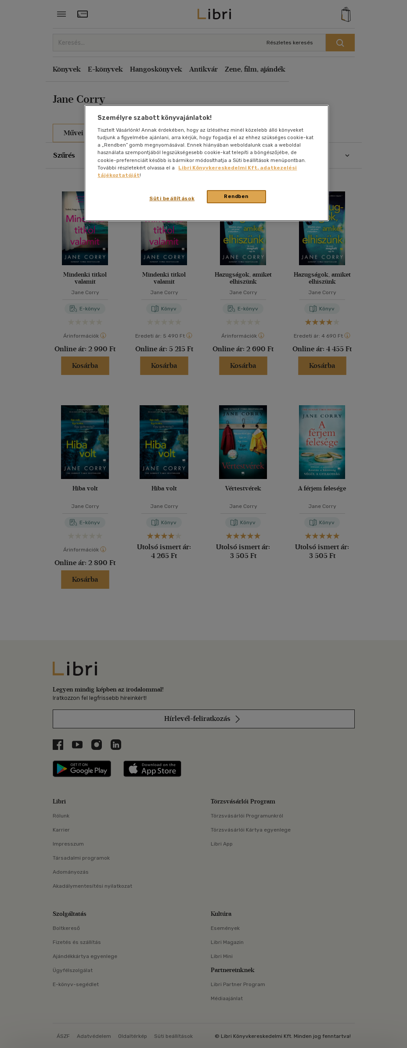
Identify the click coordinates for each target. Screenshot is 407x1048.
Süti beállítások (171, 198)
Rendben (236, 196)
